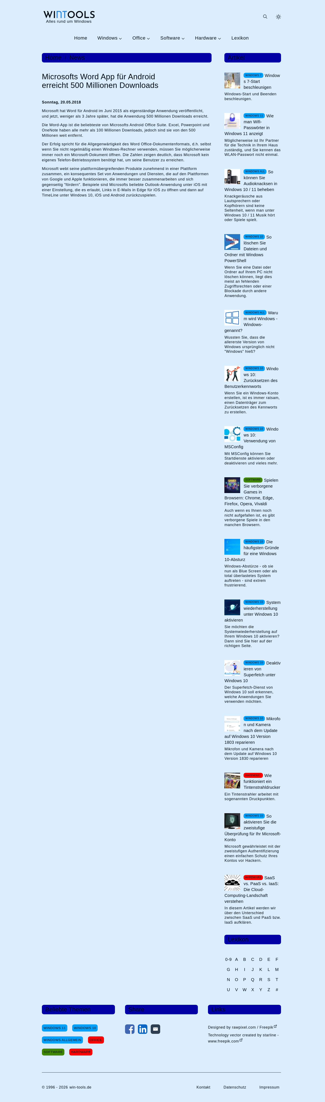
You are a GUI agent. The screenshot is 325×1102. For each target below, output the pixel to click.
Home (80, 38)
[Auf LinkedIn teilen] (142, 1030)
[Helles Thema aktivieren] (278, 16)
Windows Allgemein (62, 1040)
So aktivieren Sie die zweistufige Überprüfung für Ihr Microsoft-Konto (252, 828)
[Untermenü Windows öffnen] (120, 38)
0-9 (228, 959)
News (77, 57)
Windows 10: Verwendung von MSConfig (251, 438)
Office (138, 38)
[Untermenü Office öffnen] (147, 38)
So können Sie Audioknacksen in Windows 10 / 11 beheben (250, 181)
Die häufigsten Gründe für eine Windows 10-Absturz (251, 551)
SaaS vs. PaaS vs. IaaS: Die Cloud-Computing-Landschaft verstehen (251, 889)
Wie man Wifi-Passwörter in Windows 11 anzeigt (249, 125)
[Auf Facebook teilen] (130, 1030)
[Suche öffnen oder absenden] (265, 17)
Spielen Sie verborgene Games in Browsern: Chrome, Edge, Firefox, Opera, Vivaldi (251, 492)
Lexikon (240, 38)
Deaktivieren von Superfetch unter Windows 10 (252, 672)
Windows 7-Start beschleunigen (262, 81)
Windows (107, 38)
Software (170, 38)
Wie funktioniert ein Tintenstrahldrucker (262, 781)
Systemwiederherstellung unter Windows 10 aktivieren (252, 611)
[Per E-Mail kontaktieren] (155, 1030)
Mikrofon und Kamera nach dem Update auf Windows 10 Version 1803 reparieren (252, 730)
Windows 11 (55, 1028)
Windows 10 (85, 1028)
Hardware (206, 38)
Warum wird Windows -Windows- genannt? (251, 321)
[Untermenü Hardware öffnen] (219, 38)
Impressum (269, 1087)
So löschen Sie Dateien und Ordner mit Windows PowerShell (248, 249)
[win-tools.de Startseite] (69, 16)
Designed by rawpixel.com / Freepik (240, 1027)
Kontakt (203, 1087)
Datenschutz (235, 1087)
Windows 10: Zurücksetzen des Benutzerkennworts (251, 377)
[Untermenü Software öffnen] (182, 38)
